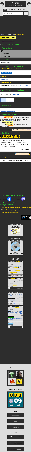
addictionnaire (11, 316)
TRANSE (18, 261)
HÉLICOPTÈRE (13, 271)
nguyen (14, 302)
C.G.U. (15, 420)
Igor (18, 281)
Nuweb (19, 448)
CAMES (14, 284)
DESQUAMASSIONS (23, 85)
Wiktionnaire (9, 120)
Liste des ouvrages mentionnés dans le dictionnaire (15, 317)
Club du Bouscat (11, 298)
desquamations (10, 101)
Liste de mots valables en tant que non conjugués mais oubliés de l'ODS (15, 312)
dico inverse (27, 129)
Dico (4, 34)
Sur (5, 199)
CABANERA (13, 278)
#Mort (21, 120)
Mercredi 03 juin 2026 (12, 299)
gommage (8, 111)
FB (15, 442)
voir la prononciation (6, 72)
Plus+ (22, 264)
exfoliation (3, 111)
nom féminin (16, 94)
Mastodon (19, 442)
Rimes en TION (4, 79)
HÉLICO (18, 270)
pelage (13, 111)
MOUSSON (17, 267)
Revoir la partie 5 (15, 230)
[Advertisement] (15, 24)
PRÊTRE (17, 307)
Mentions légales (16, 414)
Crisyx (9, 293)
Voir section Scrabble (9, 44)
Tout (19, 276)
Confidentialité (15, 426)
